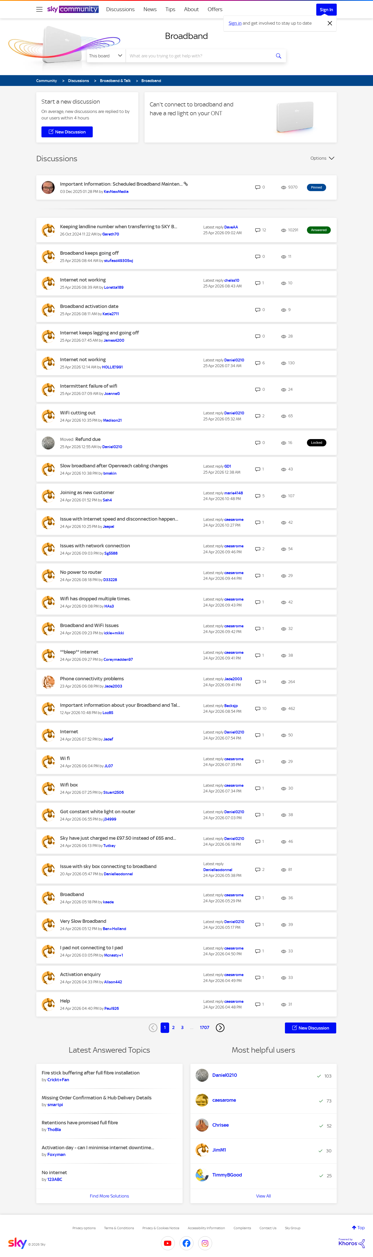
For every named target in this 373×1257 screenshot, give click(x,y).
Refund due (88, 439)
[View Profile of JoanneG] (112, 393)
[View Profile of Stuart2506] (113, 792)
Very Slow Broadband (83, 921)
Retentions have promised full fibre (80, 1123)
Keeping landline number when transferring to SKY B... (118, 227)
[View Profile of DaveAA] (231, 227)
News (150, 9)
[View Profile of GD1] (227, 466)
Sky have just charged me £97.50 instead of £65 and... (118, 838)
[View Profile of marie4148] (233, 493)
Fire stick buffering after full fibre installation (91, 1073)
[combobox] (198, 55)
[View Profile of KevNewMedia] (116, 191)
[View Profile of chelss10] (231, 280)
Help (65, 1001)
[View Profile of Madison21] (112, 420)
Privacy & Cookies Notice (160, 1228)
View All (263, 1196)
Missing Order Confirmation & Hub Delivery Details (97, 1098)
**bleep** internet (79, 652)
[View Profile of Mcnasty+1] (113, 955)
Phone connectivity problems (92, 679)
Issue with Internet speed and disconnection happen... (119, 519)
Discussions (120, 9)
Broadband (186, 36)
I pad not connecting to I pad (91, 948)
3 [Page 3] (182, 1027)
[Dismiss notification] (330, 23)
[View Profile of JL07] (108, 766)
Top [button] (361, 1227)
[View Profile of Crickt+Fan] (58, 1079)
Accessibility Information (206, 1228)
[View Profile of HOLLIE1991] (112, 367)
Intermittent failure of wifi (88, 386)
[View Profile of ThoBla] (54, 1129)
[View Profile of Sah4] (107, 500)
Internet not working (83, 280)
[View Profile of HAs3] (109, 606)
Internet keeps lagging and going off (99, 333)
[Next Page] (220, 1028)
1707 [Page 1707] (204, 1027)
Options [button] (318, 158)
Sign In (326, 9)
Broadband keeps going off (89, 253)
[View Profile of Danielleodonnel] (118, 874)
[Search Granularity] (106, 55)
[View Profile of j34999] (110, 819)
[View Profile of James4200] (114, 340)
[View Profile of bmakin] (110, 473)
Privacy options (84, 1228)
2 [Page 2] (173, 1027)
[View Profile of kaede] (108, 902)
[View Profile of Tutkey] (109, 845)
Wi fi (65, 758)
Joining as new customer (87, 492)
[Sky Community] (73, 9)
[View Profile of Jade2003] (113, 686)
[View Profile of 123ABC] (54, 1179)
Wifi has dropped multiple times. (95, 599)
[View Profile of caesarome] (233, 519)
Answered (319, 230)
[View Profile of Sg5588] (111, 553)
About (191, 9)
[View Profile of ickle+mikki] (114, 633)
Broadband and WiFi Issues (89, 625)
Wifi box (69, 785)
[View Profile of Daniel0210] (234, 360)
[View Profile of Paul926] (111, 1008)
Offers (215, 9)
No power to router (81, 572)
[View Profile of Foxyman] (56, 1154)
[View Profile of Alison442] (113, 982)
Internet (69, 732)
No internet (54, 1172)
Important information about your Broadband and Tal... (120, 705)
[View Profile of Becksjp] (231, 705)
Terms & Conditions (119, 1228)
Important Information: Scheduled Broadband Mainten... (122, 184)
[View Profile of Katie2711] (111, 314)
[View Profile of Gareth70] (110, 234)
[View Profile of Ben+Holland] (114, 928)
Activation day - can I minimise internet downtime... (98, 1148)
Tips (170, 9)
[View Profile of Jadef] (108, 739)
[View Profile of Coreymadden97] (118, 659)
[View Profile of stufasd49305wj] (118, 260)
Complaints (242, 1228)
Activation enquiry (80, 974)
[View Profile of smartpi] (55, 1104)
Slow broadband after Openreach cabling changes (114, 466)
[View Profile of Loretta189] (114, 287)
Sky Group (292, 1228)
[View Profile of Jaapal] (108, 526)
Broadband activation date (89, 306)
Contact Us (268, 1228)
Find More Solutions (109, 1196)
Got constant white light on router (97, 812)
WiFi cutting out (78, 413)
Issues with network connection (95, 546)
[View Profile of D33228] (110, 579)
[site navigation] (39, 9)
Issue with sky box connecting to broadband (108, 866)
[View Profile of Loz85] (108, 712)
